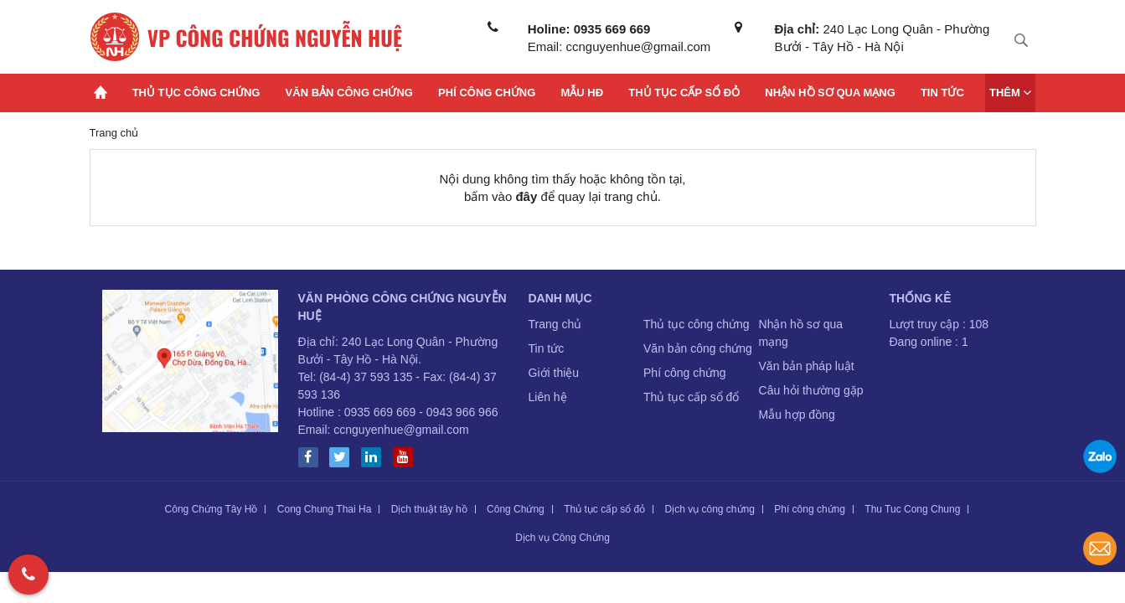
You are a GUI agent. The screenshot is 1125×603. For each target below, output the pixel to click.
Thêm (1010, 92)
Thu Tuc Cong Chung (912, 509)
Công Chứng (515, 509)
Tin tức (942, 92)
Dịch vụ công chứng (710, 509)
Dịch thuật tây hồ (429, 509)
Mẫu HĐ (581, 92)
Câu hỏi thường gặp (811, 390)
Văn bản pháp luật (806, 366)
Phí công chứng (486, 92)
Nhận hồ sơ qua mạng (830, 92)
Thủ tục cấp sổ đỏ (684, 92)
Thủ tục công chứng (196, 92)
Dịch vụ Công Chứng (562, 538)
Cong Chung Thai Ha (324, 509)
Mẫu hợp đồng (797, 414)
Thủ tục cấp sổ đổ (691, 397)
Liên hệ (548, 397)
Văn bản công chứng (349, 92)
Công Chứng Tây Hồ (211, 509)
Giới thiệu (554, 372)
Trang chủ (555, 324)
